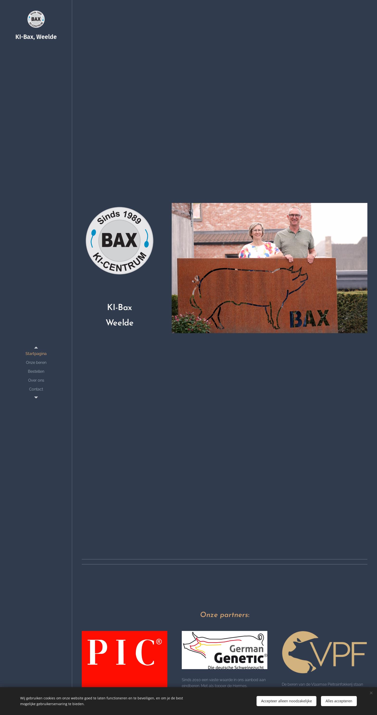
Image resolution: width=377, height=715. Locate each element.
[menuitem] (36, 353)
